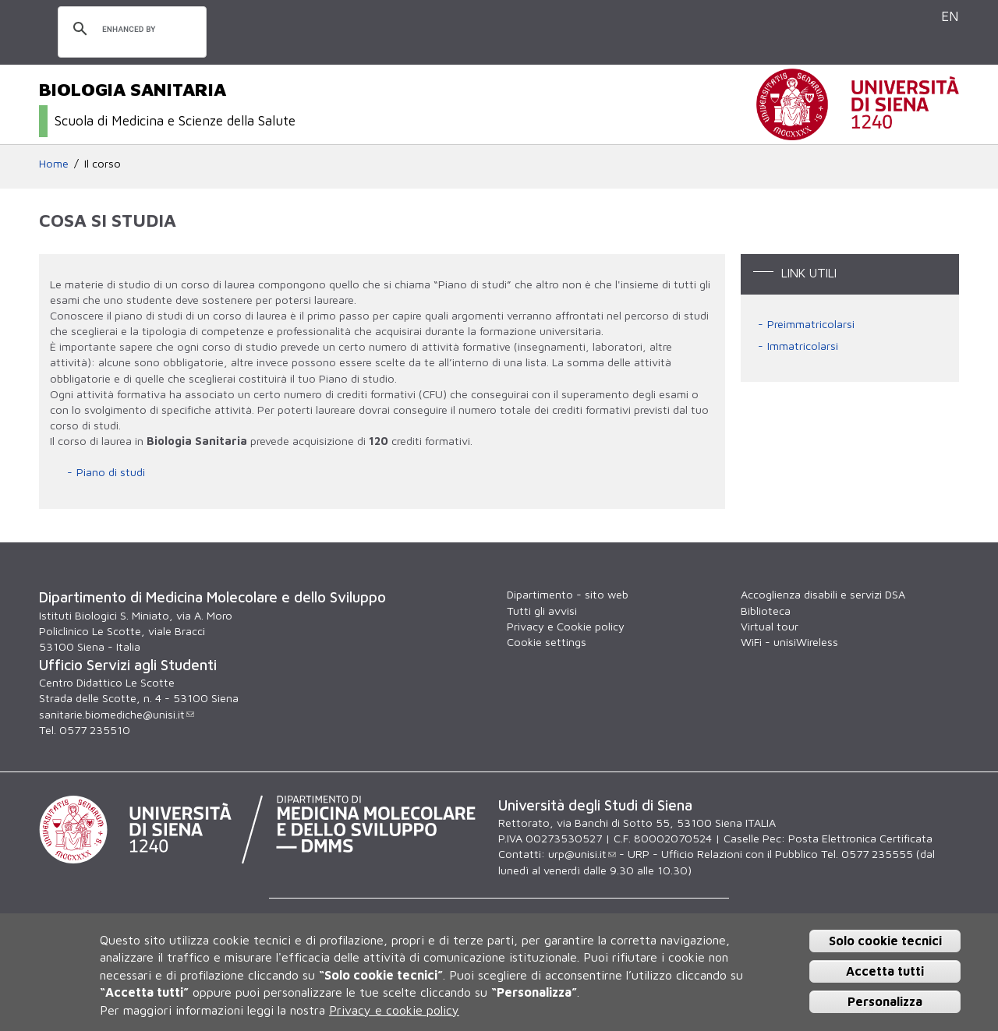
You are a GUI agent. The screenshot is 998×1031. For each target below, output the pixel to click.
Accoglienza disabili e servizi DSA (823, 594)
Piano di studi (110, 471)
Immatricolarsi (802, 345)
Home (54, 163)
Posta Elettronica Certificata (860, 838)
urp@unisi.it (582, 853)
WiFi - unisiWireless (789, 641)
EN (950, 16)
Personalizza (885, 1001)
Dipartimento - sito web (567, 594)
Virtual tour (769, 626)
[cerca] (129, 29)
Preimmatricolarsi (811, 323)
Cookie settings (546, 641)
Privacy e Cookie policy (566, 626)
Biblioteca (766, 610)
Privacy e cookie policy (394, 1010)
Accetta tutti (885, 971)
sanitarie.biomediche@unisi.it (116, 714)
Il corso (102, 163)
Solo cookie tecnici (885, 941)
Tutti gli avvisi (542, 610)
